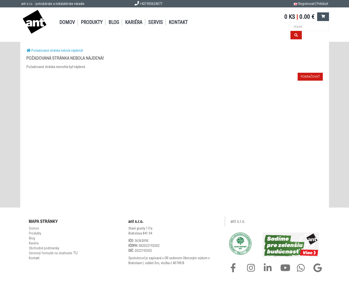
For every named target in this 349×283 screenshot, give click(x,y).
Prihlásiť (322, 4)
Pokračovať (310, 76)
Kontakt (34, 258)
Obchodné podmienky (44, 248)
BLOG (113, 22)
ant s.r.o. (237, 221)
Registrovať (306, 4)
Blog (32, 238)
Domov (34, 228)
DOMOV (67, 22)
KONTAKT (178, 22)
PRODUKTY (92, 22)
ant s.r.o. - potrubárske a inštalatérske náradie (52, 4)
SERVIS (155, 22)
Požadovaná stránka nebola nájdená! (57, 50)
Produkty (35, 233)
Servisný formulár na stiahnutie (53, 253)
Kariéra (133, 22)
